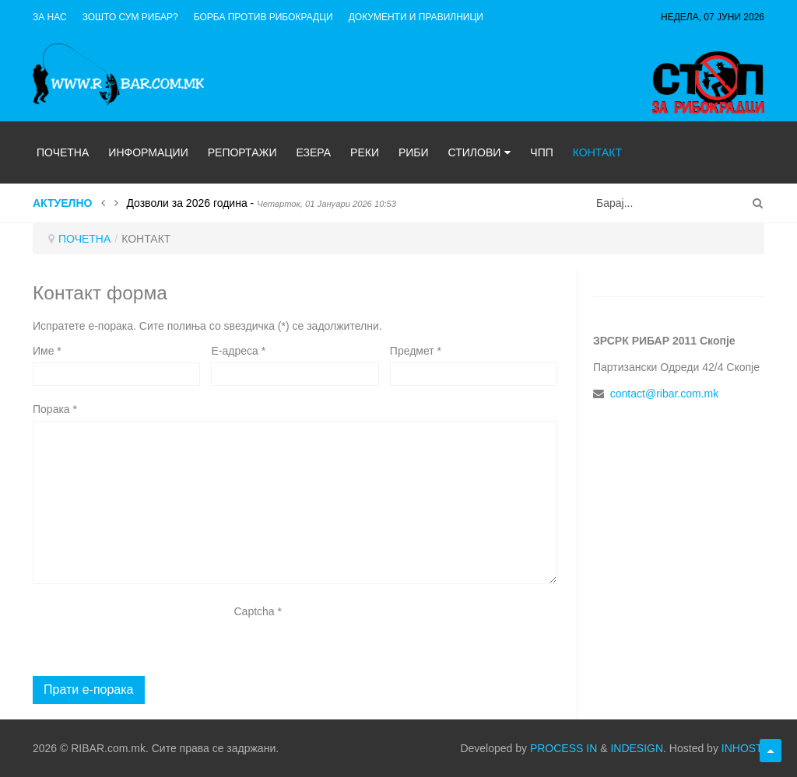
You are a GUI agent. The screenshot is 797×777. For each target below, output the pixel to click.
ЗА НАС (50, 17)
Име (47, 351)
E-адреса (238, 351)
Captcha (258, 611)
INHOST (741, 748)
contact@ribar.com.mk (664, 393)
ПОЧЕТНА (84, 239)
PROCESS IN (563, 748)
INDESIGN (636, 748)
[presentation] (291, 653)
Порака (55, 409)
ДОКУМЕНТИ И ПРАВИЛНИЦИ (416, 17)
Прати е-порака (89, 689)
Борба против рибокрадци (263, 17)
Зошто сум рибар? (130, 17)
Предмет (415, 351)
